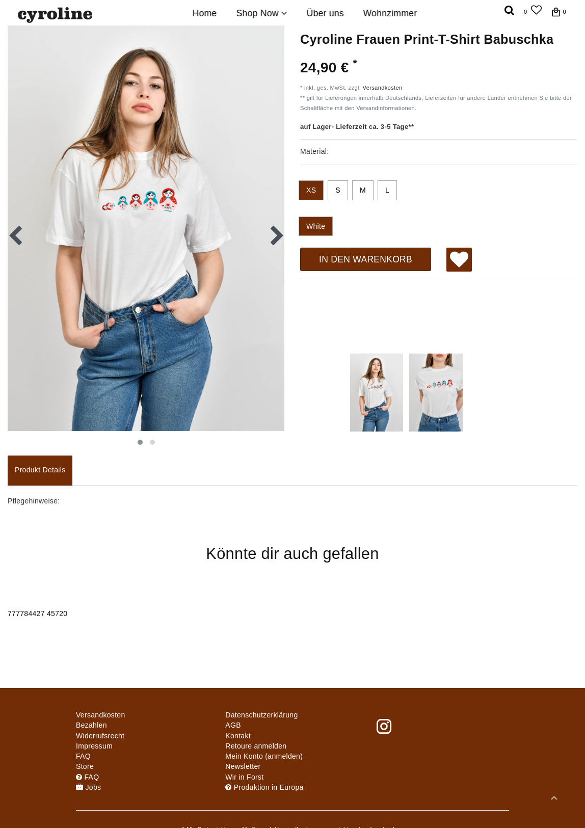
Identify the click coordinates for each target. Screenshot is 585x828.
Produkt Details (40, 470)
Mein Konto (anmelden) (264, 756)
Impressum (94, 746)
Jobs (88, 787)
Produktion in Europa (264, 787)
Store (85, 766)
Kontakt (238, 736)
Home (205, 13)
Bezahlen (91, 725)
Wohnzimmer (390, 13)
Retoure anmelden (255, 746)
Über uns (324, 13)
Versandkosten (383, 88)
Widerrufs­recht (100, 736)
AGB (233, 725)
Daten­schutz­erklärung (261, 715)
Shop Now (261, 13)
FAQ (83, 756)
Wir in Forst (244, 777)
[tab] (40, 471)
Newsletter (242, 766)
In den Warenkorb (365, 259)
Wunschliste (459, 261)
